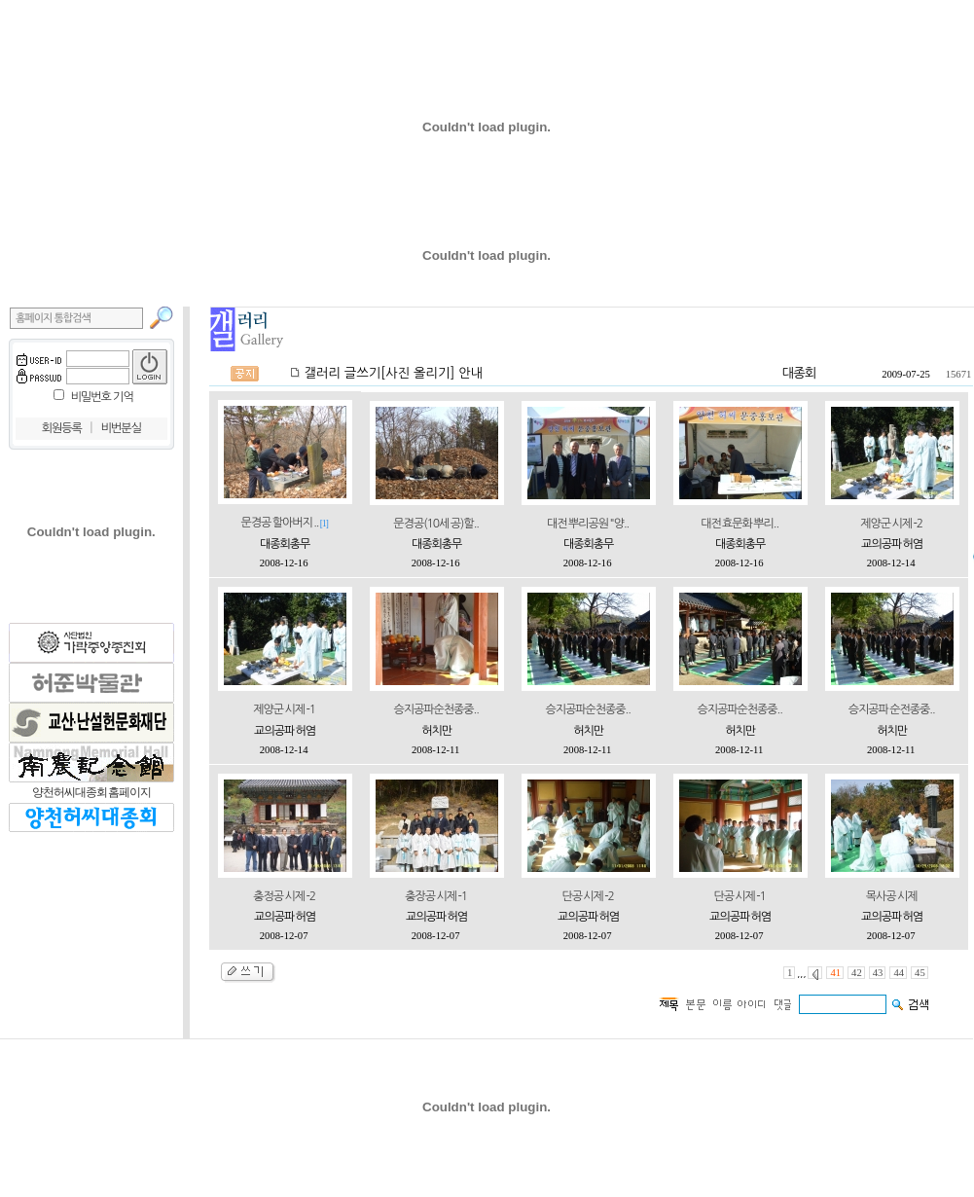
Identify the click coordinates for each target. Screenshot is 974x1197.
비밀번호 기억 (102, 397)
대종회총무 (284, 544)
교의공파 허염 (891, 544)
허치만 (436, 731)
